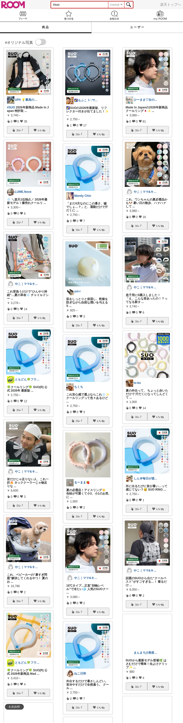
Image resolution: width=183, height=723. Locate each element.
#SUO (11, 107)
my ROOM (160, 15)
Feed (23, 15)
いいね (41, 130)
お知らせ (114, 15)
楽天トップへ (170, 4)
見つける (69, 15)
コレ (20, 130)
